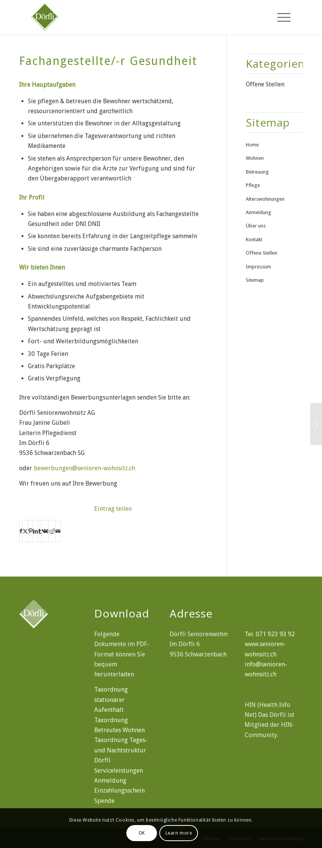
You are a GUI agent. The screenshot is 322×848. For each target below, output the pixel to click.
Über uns (256, 226)
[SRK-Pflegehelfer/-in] (316, 424)
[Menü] (280, 17)
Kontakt (254, 239)
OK (142, 833)
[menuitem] (280, 17)
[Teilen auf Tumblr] (39, 531)
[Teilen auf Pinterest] (30, 531)
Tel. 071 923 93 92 (270, 634)
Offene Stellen (265, 84)
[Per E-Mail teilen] (58, 531)
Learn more (178, 833)
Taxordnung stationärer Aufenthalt (111, 699)
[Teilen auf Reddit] (52, 531)
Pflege (253, 185)
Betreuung (257, 172)
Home (252, 145)
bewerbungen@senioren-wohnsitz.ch (84, 468)
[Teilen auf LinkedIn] (35, 531)
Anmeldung (258, 212)
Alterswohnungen (265, 199)
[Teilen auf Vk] (45, 531)
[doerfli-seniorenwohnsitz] (79, 17)
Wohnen (255, 158)
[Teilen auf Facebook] (21, 531)
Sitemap (255, 280)
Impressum (258, 267)
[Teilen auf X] (25, 531)
